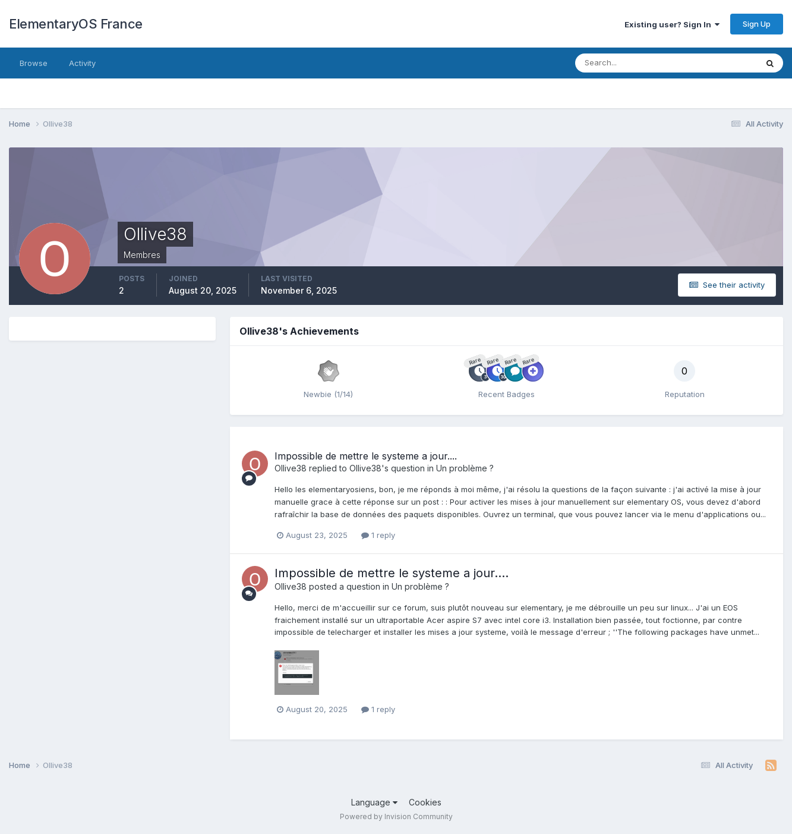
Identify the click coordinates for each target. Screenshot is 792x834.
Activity (82, 63)
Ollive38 (290, 468)
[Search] (627, 63)
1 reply (378, 535)
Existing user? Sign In (672, 24)
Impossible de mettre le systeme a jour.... (365, 456)
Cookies (425, 802)
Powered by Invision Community (396, 816)
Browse (34, 63)
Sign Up (757, 24)
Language (374, 802)
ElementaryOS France (76, 24)
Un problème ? (465, 468)
